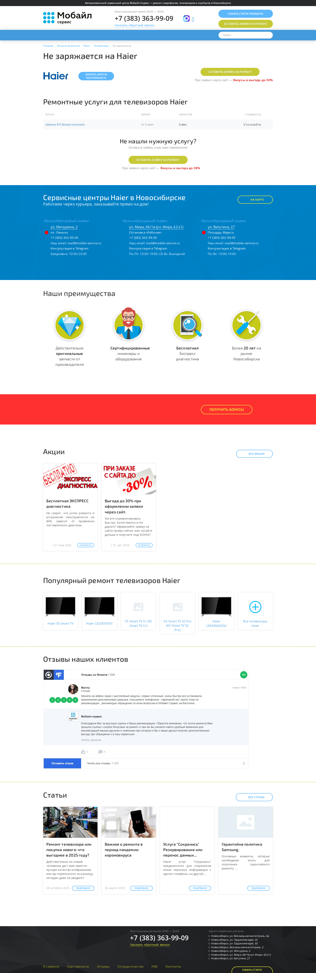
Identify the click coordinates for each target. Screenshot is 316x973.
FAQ (155, 966)
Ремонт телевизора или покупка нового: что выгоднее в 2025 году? (68, 849)
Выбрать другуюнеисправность (96, 76)
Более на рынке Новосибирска (246, 353)
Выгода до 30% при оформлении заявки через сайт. (124, 506)
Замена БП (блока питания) (65, 124)
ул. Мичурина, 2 (64, 226)
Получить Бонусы (226, 409)
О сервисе (51, 966)
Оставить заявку (245, 23)
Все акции (253, 453)
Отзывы (103, 966)
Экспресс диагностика (187, 353)
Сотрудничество (130, 966)
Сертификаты (78, 966)
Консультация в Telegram (70, 248)
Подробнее (86, 545)
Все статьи (252, 797)
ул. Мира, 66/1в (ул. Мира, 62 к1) (156, 226)
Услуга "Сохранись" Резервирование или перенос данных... (183, 849)
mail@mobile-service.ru (84, 243)
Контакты (173, 966)
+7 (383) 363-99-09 (144, 18)
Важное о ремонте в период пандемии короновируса (124, 849)
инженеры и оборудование (130, 353)
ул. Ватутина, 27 (221, 226)
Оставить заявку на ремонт (230, 71)
